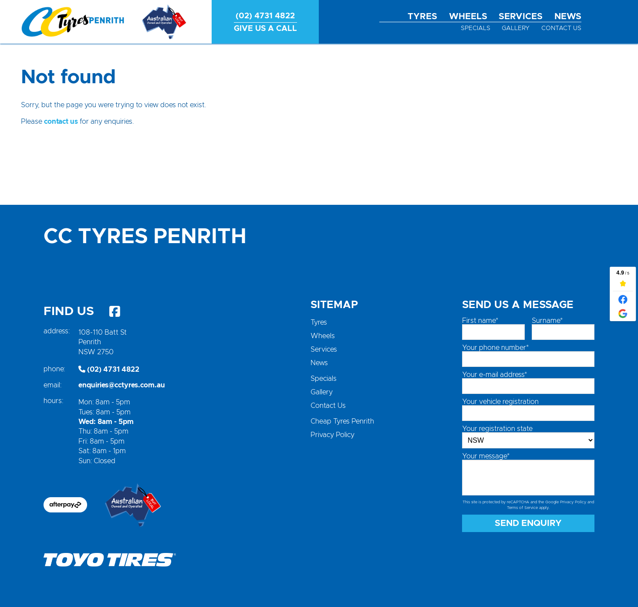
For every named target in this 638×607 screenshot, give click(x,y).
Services (521, 16)
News (567, 16)
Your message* (486, 456)
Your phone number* (495, 347)
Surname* (547, 320)
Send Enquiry (528, 523)
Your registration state (497, 428)
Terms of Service (522, 508)
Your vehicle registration (500, 401)
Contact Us (561, 28)
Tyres (422, 16)
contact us (61, 121)
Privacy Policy (332, 434)
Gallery (516, 28)
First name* (480, 320)
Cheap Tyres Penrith (342, 421)
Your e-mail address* (494, 374)
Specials (475, 28)
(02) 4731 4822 (108, 369)
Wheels (468, 16)
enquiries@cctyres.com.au (121, 385)
